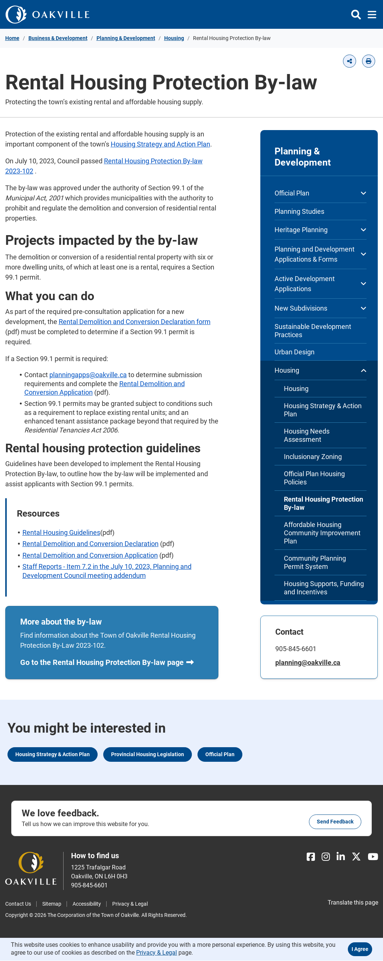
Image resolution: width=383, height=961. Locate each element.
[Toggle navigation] (370, 14)
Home (12, 38)
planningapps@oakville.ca (88, 375)
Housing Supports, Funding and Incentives (324, 588)
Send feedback (335, 822)
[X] (356, 857)
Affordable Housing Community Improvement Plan (322, 533)
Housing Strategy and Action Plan (160, 144)
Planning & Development (125, 38)
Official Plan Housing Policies (314, 478)
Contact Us (18, 904)
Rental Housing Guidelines (61, 532)
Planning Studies (299, 211)
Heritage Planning (321, 230)
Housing (174, 38)
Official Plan (321, 193)
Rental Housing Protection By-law (323, 503)
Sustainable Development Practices (313, 331)
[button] (349, 61)
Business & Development (58, 38)
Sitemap (51, 904)
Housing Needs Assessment (307, 435)
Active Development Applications (321, 284)
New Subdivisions (321, 308)
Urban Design (295, 352)
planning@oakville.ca (308, 662)
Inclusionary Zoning (313, 457)
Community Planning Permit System (315, 562)
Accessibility (87, 904)
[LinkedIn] (341, 857)
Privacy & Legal (130, 904)
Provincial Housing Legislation (147, 755)
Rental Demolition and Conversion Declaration (90, 544)
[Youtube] (373, 857)
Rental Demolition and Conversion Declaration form (135, 322)
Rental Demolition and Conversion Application (90, 555)
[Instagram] (326, 857)
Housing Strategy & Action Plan (323, 410)
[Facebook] (311, 857)
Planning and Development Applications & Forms (321, 254)
